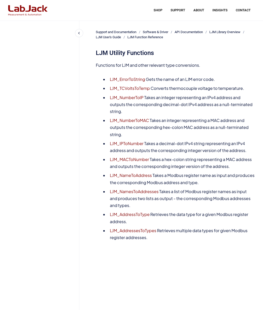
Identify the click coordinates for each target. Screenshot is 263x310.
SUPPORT (178, 10)
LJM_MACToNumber (129, 159)
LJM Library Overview (224, 32)
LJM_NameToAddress (131, 175)
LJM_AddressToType (130, 214)
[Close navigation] (79, 33)
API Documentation (189, 32)
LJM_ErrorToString (127, 79)
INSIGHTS (220, 10)
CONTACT (243, 10)
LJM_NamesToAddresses (134, 191)
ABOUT (198, 10)
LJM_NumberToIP (127, 97)
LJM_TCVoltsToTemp (130, 88)
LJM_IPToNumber (127, 143)
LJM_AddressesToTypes (133, 230)
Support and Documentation (116, 32)
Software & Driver (155, 32)
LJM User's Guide (108, 37)
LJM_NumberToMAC (129, 120)
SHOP (158, 10)
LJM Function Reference (145, 37)
